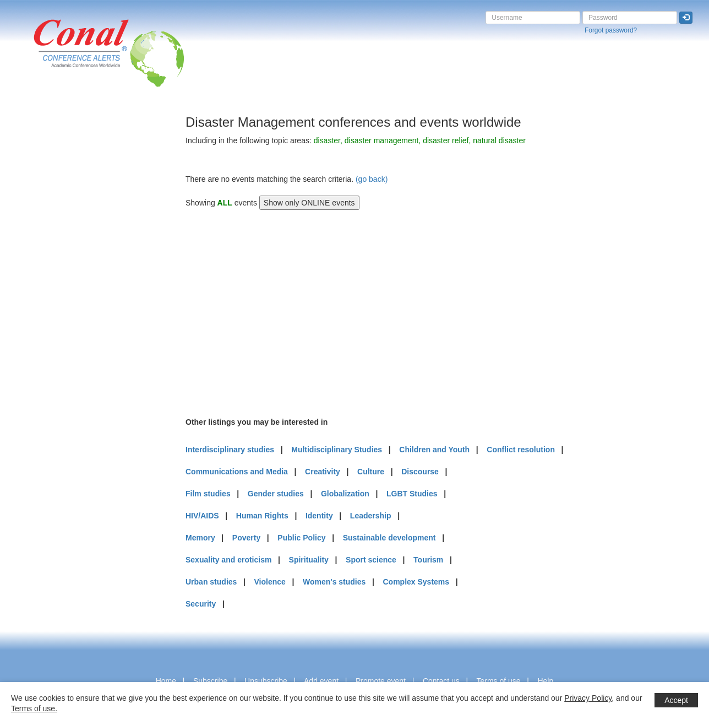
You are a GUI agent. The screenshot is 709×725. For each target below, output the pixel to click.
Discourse (420, 471)
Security (201, 603)
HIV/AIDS (202, 515)
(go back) (372, 179)
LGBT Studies (412, 493)
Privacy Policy (588, 698)
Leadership (370, 515)
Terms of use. (34, 708)
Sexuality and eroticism (228, 559)
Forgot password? (611, 30)
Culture (370, 471)
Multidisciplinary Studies (336, 449)
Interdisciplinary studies (230, 449)
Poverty (246, 537)
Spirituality (309, 559)
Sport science (371, 559)
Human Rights (262, 515)
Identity (319, 515)
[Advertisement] (52, 280)
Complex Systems (416, 581)
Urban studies (211, 581)
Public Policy (301, 537)
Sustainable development (389, 537)
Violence (270, 581)
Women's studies (334, 581)
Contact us (441, 681)
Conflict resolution (521, 449)
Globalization (345, 493)
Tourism (428, 559)
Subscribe (210, 681)
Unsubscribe (265, 681)
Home (166, 681)
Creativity (322, 471)
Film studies (208, 493)
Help (545, 681)
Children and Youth (434, 449)
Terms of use (498, 681)
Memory (200, 537)
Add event (321, 681)
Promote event (381, 681)
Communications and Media (237, 471)
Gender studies (276, 493)
